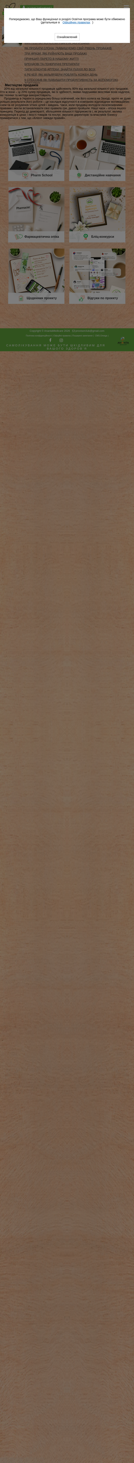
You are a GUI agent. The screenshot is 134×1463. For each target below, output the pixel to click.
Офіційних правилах (76, 22)
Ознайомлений (67, 37)
